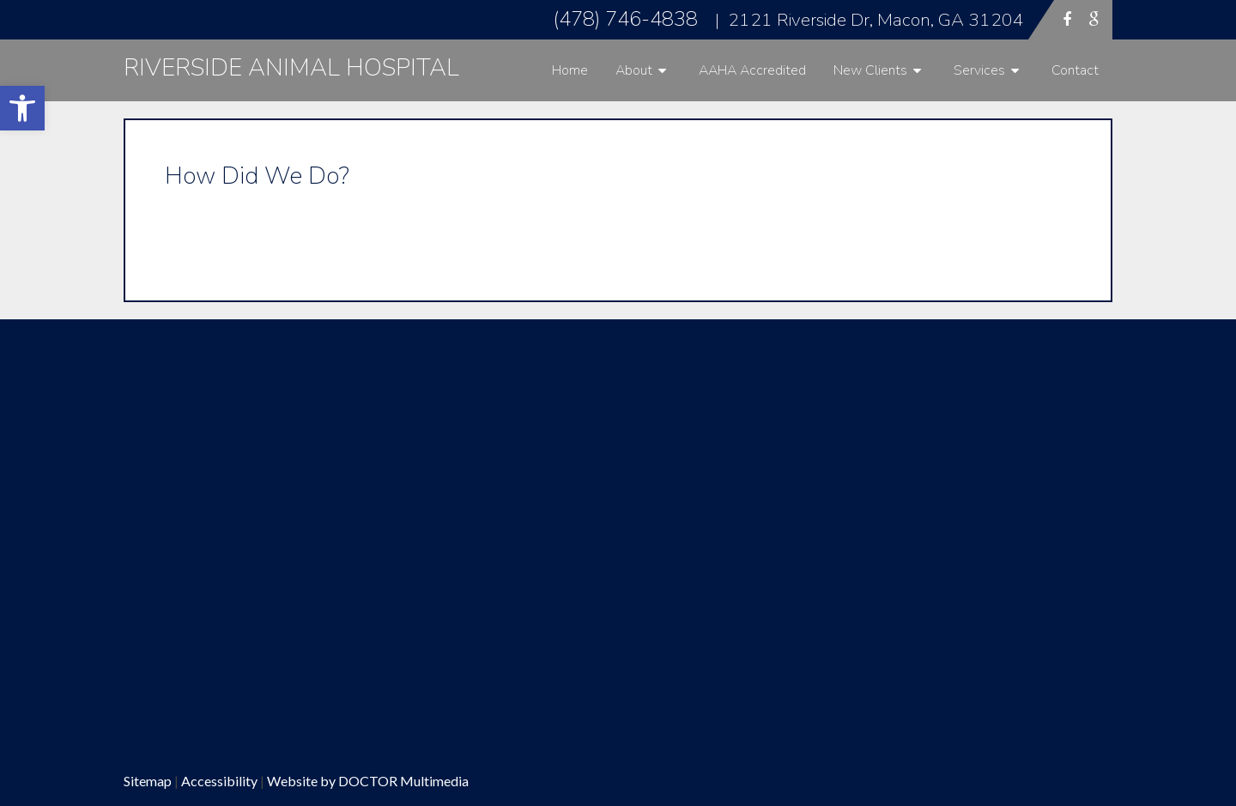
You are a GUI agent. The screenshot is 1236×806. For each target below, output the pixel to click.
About (633, 70)
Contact (1075, 70)
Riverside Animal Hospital (291, 68)
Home (570, 70)
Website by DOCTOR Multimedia (368, 781)
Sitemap (148, 781)
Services (979, 70)
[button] (22, 108)
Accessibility (219, 781)
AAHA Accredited (752, 70)
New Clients (870, 70)
